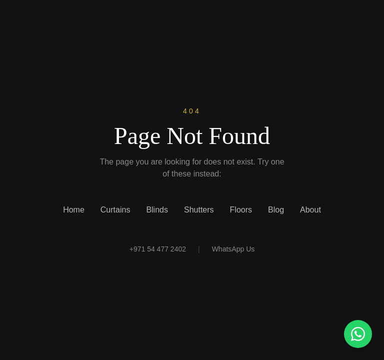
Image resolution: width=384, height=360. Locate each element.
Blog (276, 210)
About (310, 210)
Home (73, 210)
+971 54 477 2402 (158, 249)
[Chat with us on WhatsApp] (358, 334)
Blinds (157, 210)
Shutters (199, 210)
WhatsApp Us (233, 249)
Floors (241, 210)
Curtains (115, 210)
